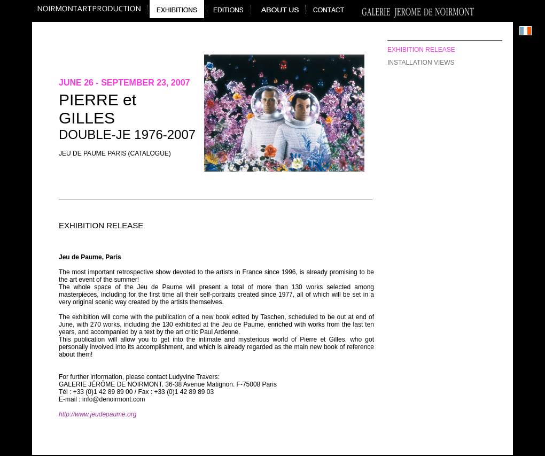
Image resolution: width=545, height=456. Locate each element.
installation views (421, 62)
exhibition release (421, 49)
